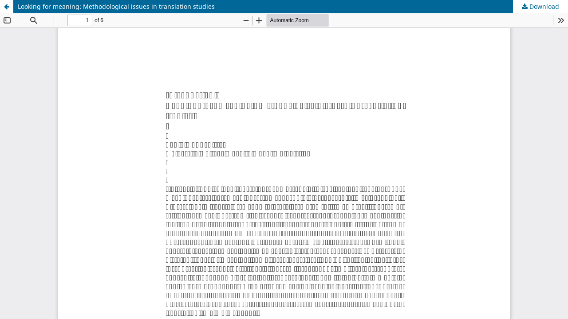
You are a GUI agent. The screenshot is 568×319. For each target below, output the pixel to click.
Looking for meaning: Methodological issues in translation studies (116, 6)
